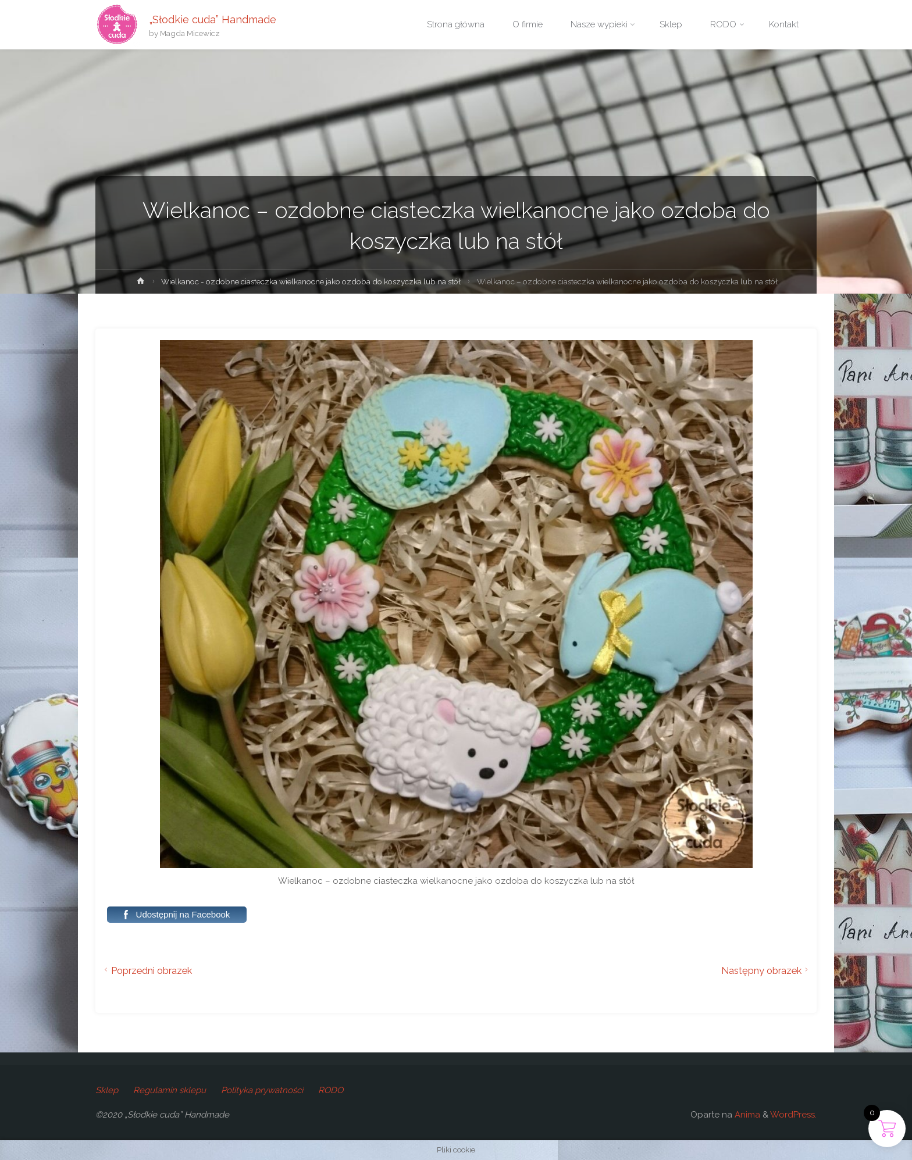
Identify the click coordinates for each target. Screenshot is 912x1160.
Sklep (106, 1090)
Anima (746, 1114)
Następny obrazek (766, 970)
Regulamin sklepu (169, 1090)
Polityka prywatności (262, 1090)
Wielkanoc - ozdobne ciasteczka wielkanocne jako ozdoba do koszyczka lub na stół (311, 281)
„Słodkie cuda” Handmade (212, 19)
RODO (330, 1090)
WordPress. (793, 1114)
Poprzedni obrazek (146, 970)
